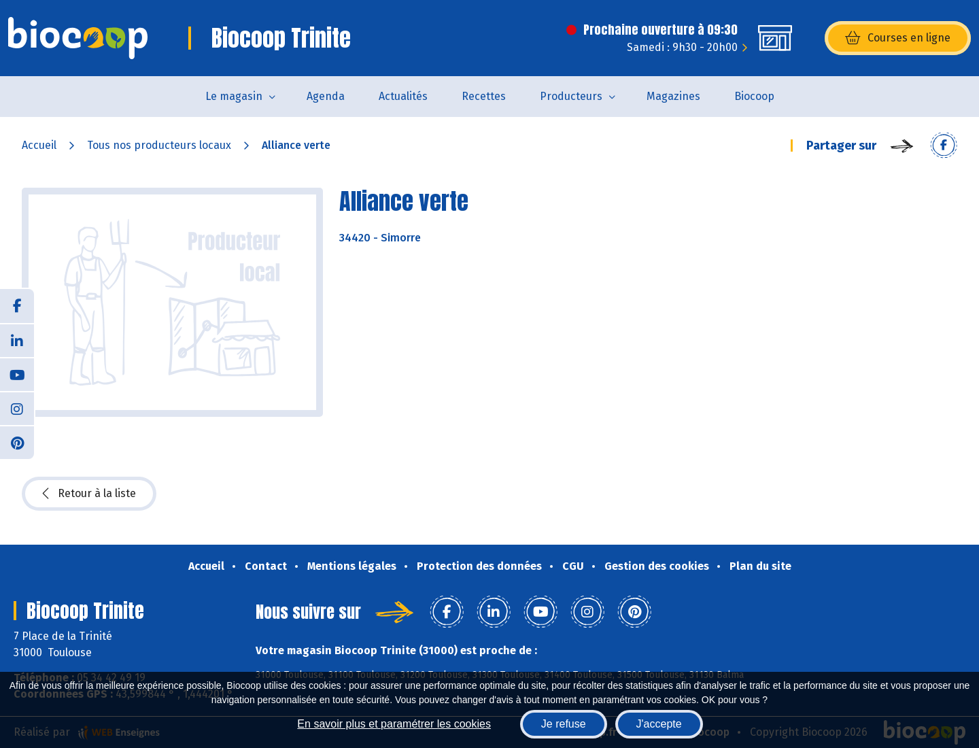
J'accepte (659, 724)
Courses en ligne (897, 38)
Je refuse (563, 724)
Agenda (326, 96)
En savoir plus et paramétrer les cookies (394, 724)
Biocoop (754, 96)
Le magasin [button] (233, 96)
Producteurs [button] (571, 96)
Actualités (403, 96)
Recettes (484, 96)
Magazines (673, 96)
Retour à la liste (89, 493)
